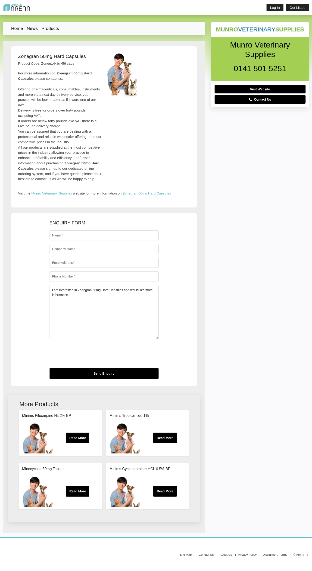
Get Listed (298, 8)
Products (50, 28)
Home (17, 28)
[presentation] (85, 355)
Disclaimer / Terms (275, 555)
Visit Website (260, 89)
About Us (226, 555)
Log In (275, 8)
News (32, 28)
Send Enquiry (104, 373)
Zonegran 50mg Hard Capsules (147, 193)
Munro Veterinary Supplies (51, 193)
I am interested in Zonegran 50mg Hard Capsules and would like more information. (104, 312)
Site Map (186, 555)
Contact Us (260, 99)
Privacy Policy (247, 555)
